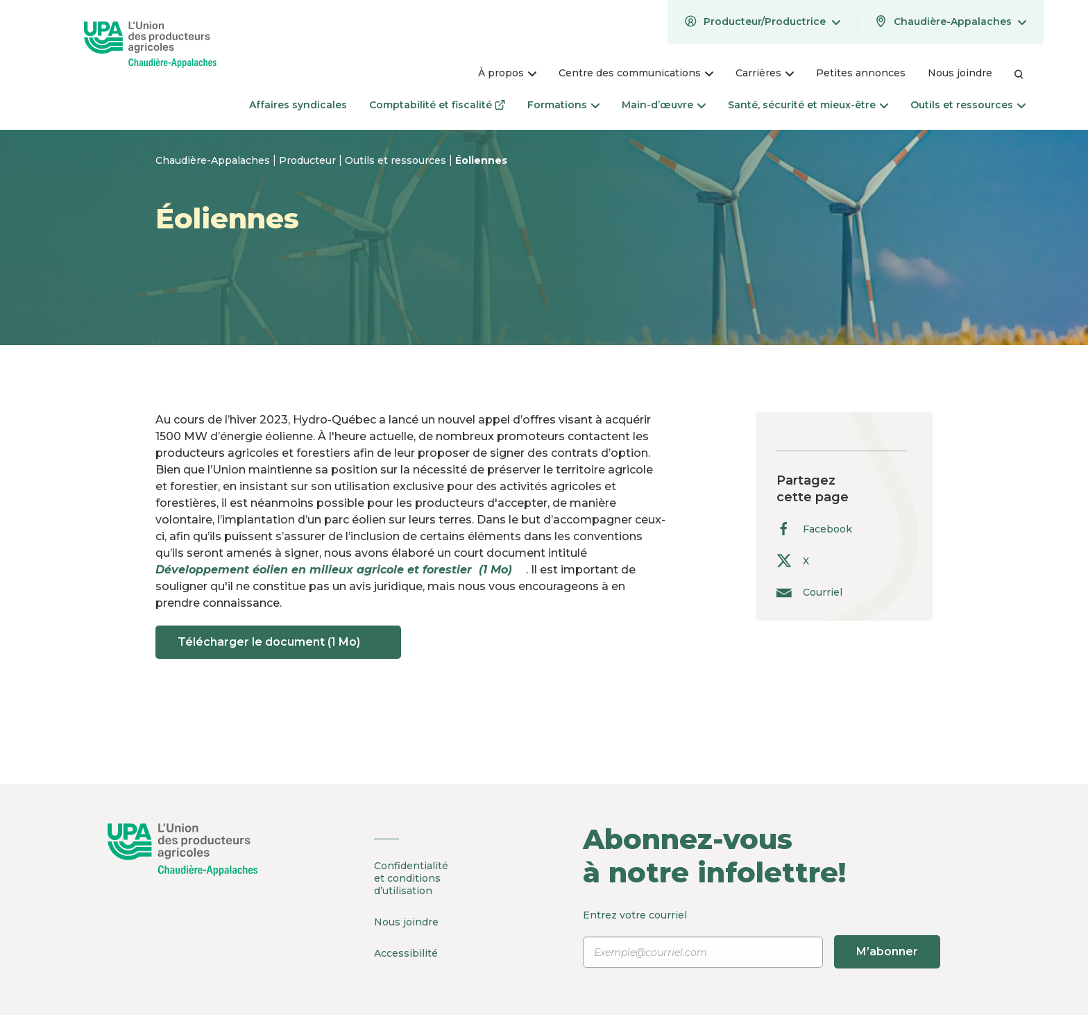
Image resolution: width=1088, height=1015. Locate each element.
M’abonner (887, 951)
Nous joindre (406, 922)
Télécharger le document (278, 642)
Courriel (809, 592)
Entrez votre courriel (761, 938)
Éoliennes (481, 160)
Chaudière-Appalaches (214, 160)
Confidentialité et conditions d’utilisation (411, 878)
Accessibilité (406, 953)
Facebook (814, 528)
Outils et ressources (397, 160)
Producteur (309, 160)
